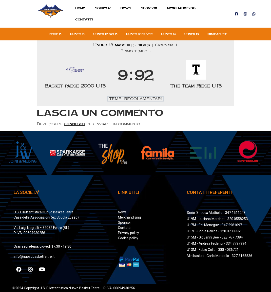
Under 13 (191, 34)
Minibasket (217, 34)
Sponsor (149, 8)
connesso (74, 124)
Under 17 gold (105, 34)
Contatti (84, 19)
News (125, 8)
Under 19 (77, 34)
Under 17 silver (139, 34)
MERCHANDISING (181, 8)
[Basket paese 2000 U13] (75, 76)
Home (80, 8)
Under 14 (168, 34)
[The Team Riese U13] (196, 76)
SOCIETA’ (103, 8)
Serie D (55, 34)
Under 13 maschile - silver (122, 45)
